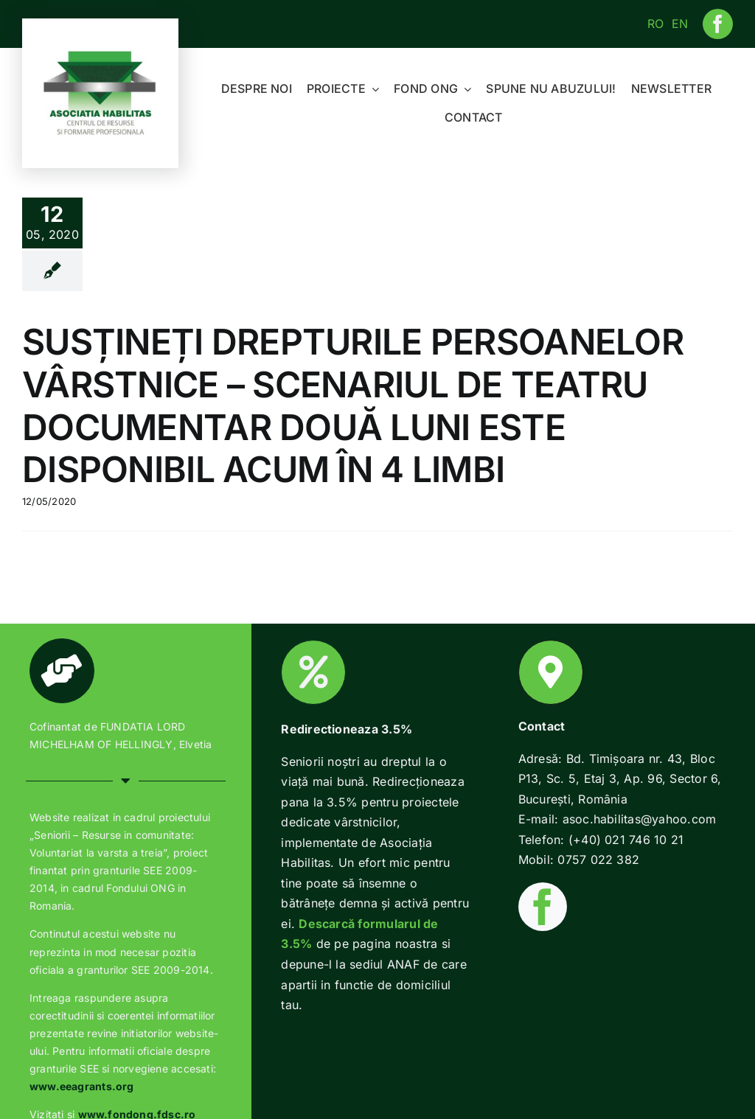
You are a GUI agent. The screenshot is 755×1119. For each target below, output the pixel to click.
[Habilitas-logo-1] (100, 53)
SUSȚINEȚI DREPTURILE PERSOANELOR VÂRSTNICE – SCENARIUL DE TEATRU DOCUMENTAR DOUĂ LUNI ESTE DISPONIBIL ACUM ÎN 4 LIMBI (352, 405)
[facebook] (718, 24)
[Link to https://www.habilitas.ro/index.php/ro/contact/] (550, 672)
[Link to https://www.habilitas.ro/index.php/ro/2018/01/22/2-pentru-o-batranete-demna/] (313, 672)
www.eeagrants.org (81, 1086)
